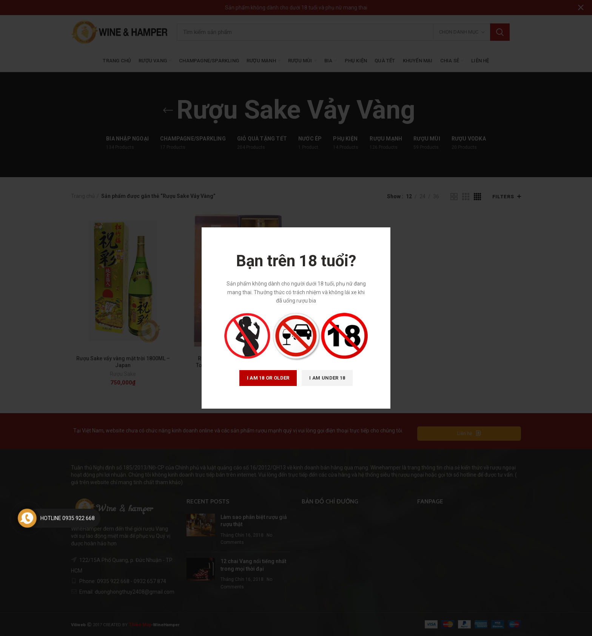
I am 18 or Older (268, 378)
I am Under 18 (327, 378)
